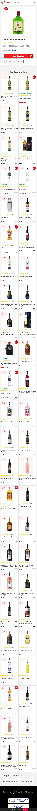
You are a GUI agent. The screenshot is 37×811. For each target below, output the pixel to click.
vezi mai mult (12, 50)
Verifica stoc (23, 56)
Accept (25, 809)
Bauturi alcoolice (27, 781)
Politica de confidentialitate (24, 792)
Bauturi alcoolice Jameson (11, 781)
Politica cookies (18, 794)
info (16, 100)
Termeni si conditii (9, 792)
